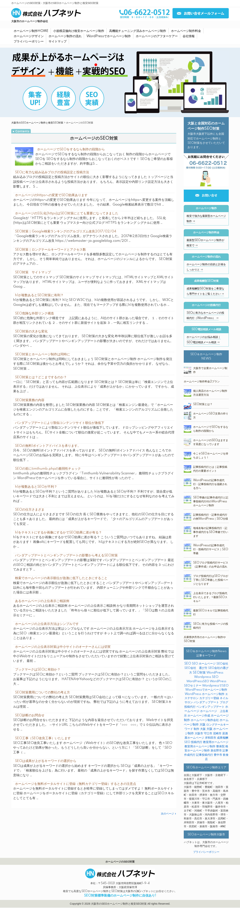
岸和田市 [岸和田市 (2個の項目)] (210, 737)
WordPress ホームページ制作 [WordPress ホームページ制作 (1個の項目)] (204, 694)
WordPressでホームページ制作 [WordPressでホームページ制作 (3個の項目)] (206, 689)
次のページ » (168, 813)
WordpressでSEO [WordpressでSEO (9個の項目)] (215, 685)
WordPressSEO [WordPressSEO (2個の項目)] (197, 681)
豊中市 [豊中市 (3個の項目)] (218, 755)
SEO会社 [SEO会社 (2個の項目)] (222, 663)
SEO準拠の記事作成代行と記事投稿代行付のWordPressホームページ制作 (210, 501)
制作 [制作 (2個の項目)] (196, 729)
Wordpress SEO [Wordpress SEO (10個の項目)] (206, 677)
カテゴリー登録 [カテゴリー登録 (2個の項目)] (209, 698)
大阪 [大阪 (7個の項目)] (203, 729)
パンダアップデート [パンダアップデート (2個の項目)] (206, 702)
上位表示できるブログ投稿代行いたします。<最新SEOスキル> (210, 597)
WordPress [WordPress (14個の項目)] (214, 672)
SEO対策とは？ (202, 404)
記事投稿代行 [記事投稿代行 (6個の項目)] (204, 755)
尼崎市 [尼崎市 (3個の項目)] (217, 733)
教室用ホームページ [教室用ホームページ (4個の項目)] (215, 742)
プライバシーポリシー (206, 852)
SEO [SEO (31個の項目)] (187, 663)
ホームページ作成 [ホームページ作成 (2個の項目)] (199, 715)
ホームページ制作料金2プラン (202, 381)
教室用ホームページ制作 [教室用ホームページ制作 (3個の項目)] (199, 746)
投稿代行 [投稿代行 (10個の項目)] (196, 742)
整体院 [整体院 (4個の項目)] (220, 746)
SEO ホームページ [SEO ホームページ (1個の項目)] (204, 663)
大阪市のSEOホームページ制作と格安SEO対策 (37, 122)
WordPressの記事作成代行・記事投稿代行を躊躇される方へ (210, 484)
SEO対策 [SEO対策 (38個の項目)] (199, 672)
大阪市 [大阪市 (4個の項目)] (199, 733)
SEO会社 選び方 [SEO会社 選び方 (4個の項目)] (195, 668)
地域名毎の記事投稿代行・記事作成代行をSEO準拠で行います (210, 532)
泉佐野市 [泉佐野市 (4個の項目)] (216, 750)
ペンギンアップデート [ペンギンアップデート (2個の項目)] (210, 706)
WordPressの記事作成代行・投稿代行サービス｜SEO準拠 (210, 549)
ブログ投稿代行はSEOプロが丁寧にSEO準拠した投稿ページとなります (210, 580)
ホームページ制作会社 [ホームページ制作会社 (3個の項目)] (205, 720)
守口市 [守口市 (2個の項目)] (208, 733)
